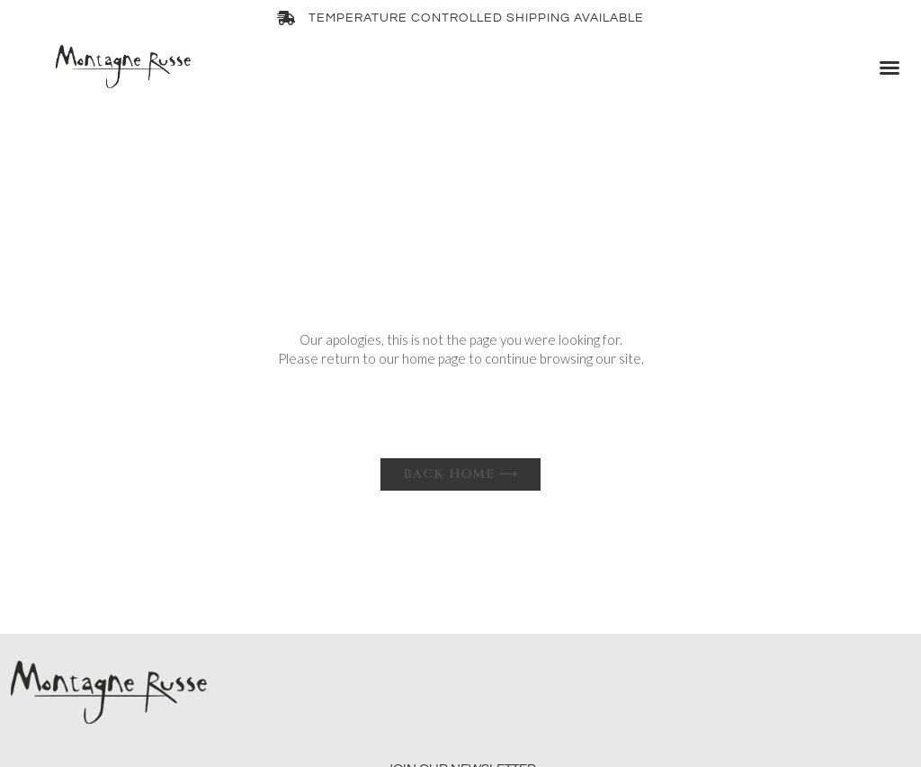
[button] (889, 67)
